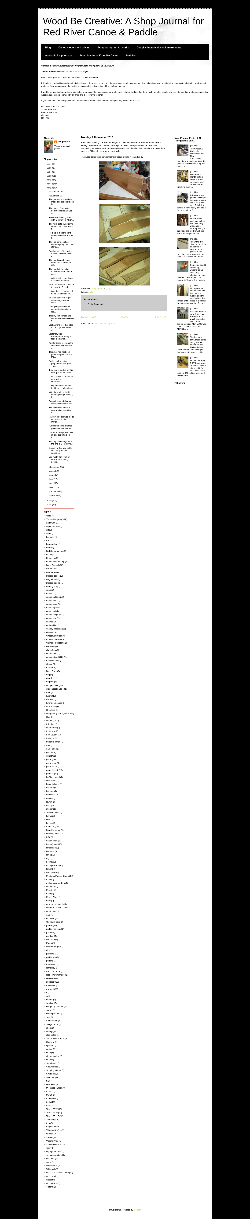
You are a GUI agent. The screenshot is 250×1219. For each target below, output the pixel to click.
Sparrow (50, 1042)
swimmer (50, 1077)
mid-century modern (55, 883)
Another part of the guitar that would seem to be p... (60, 253)
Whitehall (50, 1169)
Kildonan (50, 826)
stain (48, 1052)
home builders (52, 784)
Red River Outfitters (55, 975)
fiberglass (50, 710)
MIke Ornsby (52, 886)
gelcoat (49, 752)
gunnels (50, 773)
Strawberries (52, 1067)
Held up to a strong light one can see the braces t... (61, 235)
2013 (49, 176)
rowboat (50, 989)
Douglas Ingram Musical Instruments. (159, 47)
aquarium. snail (53, 526)
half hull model (53, 777)
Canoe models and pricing (74, 47)
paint (48, 932)
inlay (48, 805)
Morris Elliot (51, 897)
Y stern (49, 1187)
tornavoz (50, 1105)
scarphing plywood (54, 1006)
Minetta (49, 890)
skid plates (51, 1035)
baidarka (50, 537)
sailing (49, 996)
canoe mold (51, 600)
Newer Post (88, 317)
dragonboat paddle (54, 689)
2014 (49, 172)
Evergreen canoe (54, 703)
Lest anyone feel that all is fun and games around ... (61, 327)
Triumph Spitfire (53, 1130)
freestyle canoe (53, 742)
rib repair (50, 982)
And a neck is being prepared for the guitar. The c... (60, 363)
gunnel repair (52, 770)
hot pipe (50, 791)
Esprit (48, 696)
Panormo (50, 939)
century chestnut (53, 629)
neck (48, 900)
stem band (51, 1063)
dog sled (50, 678)
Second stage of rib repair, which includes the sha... (61, 402)
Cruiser (49, 667)
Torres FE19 (52, 1112)
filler (48, 717)
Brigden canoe (53, 576)
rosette (49, 985)
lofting (49, 855)
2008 (49, 504)
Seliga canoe (52, 1024)
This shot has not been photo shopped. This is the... (60, 354)
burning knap (52, 586)
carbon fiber (51, 625)
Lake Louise (51, 841)
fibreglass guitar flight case (58, 713)
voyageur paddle (54, 1155)
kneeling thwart (53, 833)
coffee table (51, 653)
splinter (49, 1045)
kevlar (49, 823)
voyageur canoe (53, 1151)
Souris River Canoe (55, 1038)
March (52, 487)
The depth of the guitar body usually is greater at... (60, 210)
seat (48, 1017)
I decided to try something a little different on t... (61, 279)
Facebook (77, 71)
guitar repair (51, 766)
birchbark (50, 558)
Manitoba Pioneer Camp (57, 876)
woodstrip (50, 1180)
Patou (49, 943)
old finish (50, 918)
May (51, 479)
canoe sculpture (53, 614)
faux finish (51, 706)
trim (48, 1123)
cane (48, 590)
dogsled (50, 681)
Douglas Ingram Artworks (113, 47)
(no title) (194, 146)
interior (49, 809)
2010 (49, 188)
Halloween (51, 780)
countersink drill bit (54, 657)
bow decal (51, 572)
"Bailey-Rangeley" (54, 519)
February (53, 491)
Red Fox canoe (53, 971)
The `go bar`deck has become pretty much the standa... (61, 244)
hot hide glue (52, 787)
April (51, 483)
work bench (51, 1183)
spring (49, 1049)
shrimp (49, 1031)
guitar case (51, 763)
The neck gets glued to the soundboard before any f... (61, 226)
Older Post (160, 317)
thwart (49, 1095)
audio (48, 533)
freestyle (50, 738)
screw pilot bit (52, 1013)
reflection (50, 978)
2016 (49, 168)
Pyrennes (50, 964)
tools (48, 1102)
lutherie (49, 869)
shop (48, 1028)
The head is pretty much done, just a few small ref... (60, 262)
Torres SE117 (52, 1116)
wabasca (50, 1158)
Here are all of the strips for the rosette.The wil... (61, 285)
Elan (48, 692)
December (54, 191)
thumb (49, 1091)
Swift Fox (50, 1074)
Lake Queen (52, 844)
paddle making (53, 929)
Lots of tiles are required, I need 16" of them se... (61, 292)
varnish (49, 1134)
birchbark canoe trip (55, 561)
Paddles (131, 55)
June (52, 475)
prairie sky (51, 957)
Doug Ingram (64, 142)
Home (125, 317)
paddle (49, 925)
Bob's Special (52, 565)
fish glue (50, 724)
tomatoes (50, 1098)
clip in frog (51, 650)
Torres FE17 (52, 1109)
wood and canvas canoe (57, 1172)
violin (48, 1148)
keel (48, 819)
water (48, 1162)
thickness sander (54, 1088)
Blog (48, 47)
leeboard (50, 851)
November (54, 196)
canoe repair (52, 607)
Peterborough (52, 946)
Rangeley (50, 968)
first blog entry (52, 720)
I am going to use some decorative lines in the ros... (60, 309)
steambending (52, 1056)
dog (48, 674)
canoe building (53, 597)
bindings (50, 554)
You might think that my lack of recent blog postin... (59, 459)
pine (48, 950)
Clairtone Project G (55, 643)
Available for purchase (58, 55)
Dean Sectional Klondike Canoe (99, 55)
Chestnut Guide (53, 639)
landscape (51, 848)
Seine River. (51, 1021)
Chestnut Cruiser (54, 636)
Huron (49, 802)
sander (49, 999)
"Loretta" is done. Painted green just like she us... (60, 427)
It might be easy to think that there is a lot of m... (61, 386)
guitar (91, 292)
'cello (48, 516)
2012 (49, 180)
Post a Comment (95, 304)
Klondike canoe (53, 830)
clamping (50, 646)
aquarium (50, 523)
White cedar (51, 1165)
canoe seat (51, 618)
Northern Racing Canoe (57, 907)
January (53, 495)
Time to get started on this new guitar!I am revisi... (61, 371)
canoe (49, 593)
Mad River (51, 872)
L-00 (48, 837)
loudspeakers (52, 865)
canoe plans (51, 604)
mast (48, 879)
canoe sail (51, 611)
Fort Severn (51, 735)
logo (48, 858)
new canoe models (54, 904)
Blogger (137, 1210)
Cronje (49, 664)
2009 (49, 500)
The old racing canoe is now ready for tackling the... (60, 410)
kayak (49, 816)
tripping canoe (52, 1126)
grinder (49, 756)
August (52, 471)
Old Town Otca (53, 922)
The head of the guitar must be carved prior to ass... (60, 271)
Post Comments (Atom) (104, 323)
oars (48, 915)
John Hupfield (52, 812)
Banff (48, 540)
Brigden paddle (53, 583)
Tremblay (50, 1119)
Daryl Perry (51, 671)
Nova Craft (51, 911)
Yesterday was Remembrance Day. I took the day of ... (60, 336)
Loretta (49, 862)
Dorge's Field (52, 685)
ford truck (50, 731)
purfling (49, 961)
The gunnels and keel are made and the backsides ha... (61, 201)
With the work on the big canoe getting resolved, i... (61, 394)
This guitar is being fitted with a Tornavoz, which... (61, 218)
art (47, 530)
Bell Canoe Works (54, 551)
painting (50, 936)
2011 (49, 184)
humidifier (50, 794)
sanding (50, 1003)
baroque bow (52, 544)
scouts (49, 1010)
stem (48, 1059)
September (54, 467)
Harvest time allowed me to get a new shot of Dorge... (61, 419)
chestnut (50, 632)
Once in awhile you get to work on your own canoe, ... (60, 450)
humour (49, 798)
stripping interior (53, 1070)
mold (48, 893)
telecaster (50, 1084)
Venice (49, 1137)
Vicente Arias (52, 1141)
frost (48, 745)
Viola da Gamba (53, 1144)
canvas (49, 622)
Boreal (49, 568)
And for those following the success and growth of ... (61, 345)
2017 (49, 164)
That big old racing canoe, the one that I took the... (61, 442)
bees (48, 547)
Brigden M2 (51, 579)
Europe (49, 699)
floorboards (51, 728)
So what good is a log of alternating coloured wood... (60, 300)
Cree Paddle (52, 660)
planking (50, 954)
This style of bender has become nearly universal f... (61, 318)
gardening (50, 749)
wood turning (52, 1176)
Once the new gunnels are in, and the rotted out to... (61, 434)
